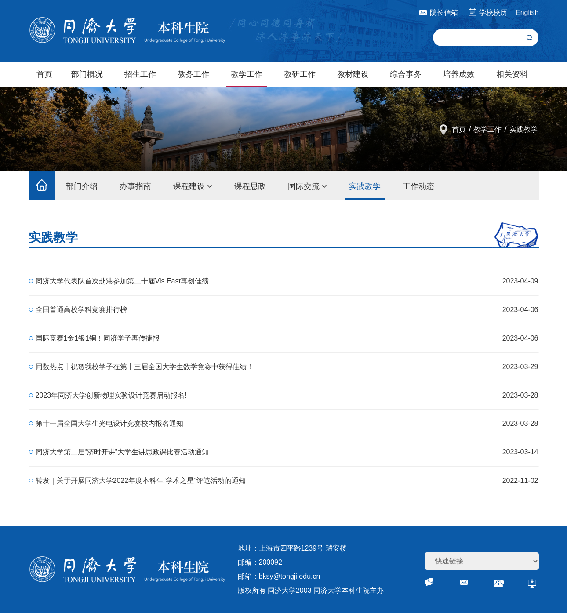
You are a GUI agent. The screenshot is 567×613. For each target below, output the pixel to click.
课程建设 (192, 186)
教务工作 (193, 74)
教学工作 (246, 74)
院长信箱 (444, 12)
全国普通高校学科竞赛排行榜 (81, 309)
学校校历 (493, 12)
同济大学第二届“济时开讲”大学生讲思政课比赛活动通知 (122, 452)
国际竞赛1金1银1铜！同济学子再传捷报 (98, 338)
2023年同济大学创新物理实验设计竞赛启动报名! (111, 395)
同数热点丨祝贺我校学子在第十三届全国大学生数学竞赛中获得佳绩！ (145, 366)
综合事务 (406, 74)
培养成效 (459, 74)
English (527, 12)
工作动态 (418, 186)
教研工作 (300, 74)
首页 (44, 74)
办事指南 (135, 186)
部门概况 (87, 74)
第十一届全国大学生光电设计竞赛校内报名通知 (109, 423)
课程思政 (250, 186)
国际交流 (307, 186)
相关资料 (512, 74)
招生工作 (140, 74)
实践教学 (523, 129)
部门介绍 (82, 186)
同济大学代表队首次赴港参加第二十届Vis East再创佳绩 (122, 281)
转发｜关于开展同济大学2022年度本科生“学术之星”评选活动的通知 (141, 480)
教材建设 (353, 74)
